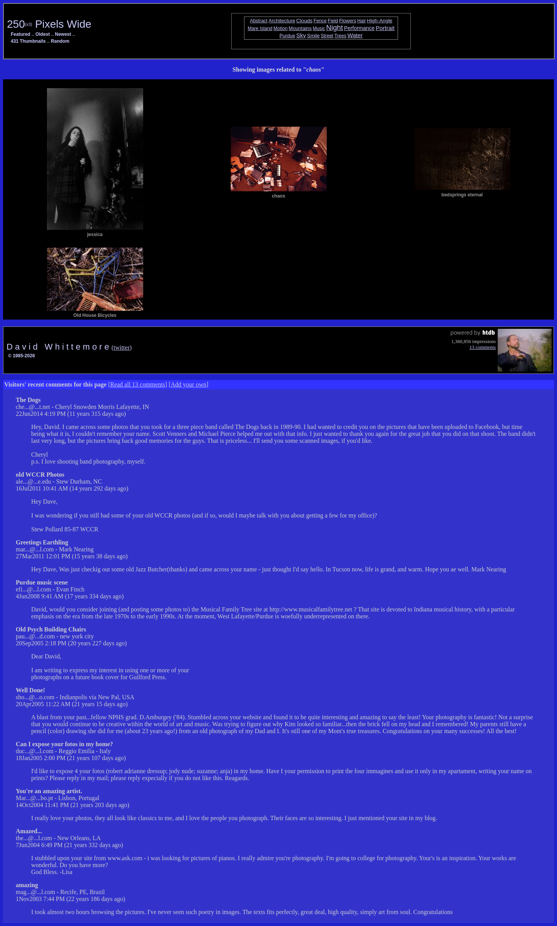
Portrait (385, 28)
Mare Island (260, 28)
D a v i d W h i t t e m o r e (59, 347)
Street (327, 36)
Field (333, 20)
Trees (340, 36)
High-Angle (379, 20)
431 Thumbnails (28, 41)
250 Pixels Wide (49, 24)
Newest (63, 34)
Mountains (300, 28)
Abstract (259, 20)
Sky (301, 35)
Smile (313, 36)
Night (334, 27)
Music (319, 28)
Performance (359, 28)
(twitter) (122, 347)
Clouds (304, 20)
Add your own (188, 384)
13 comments (482, 347)
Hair (361, 20)
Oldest (42, 34)
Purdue (287, 36)
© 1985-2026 (21, 355)
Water (355, 35)
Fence (320, 20)
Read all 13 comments (137, 384)
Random (60, 41)
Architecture (282, 20)
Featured (20, 34)
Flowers (347, 20)
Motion (280, 28)
